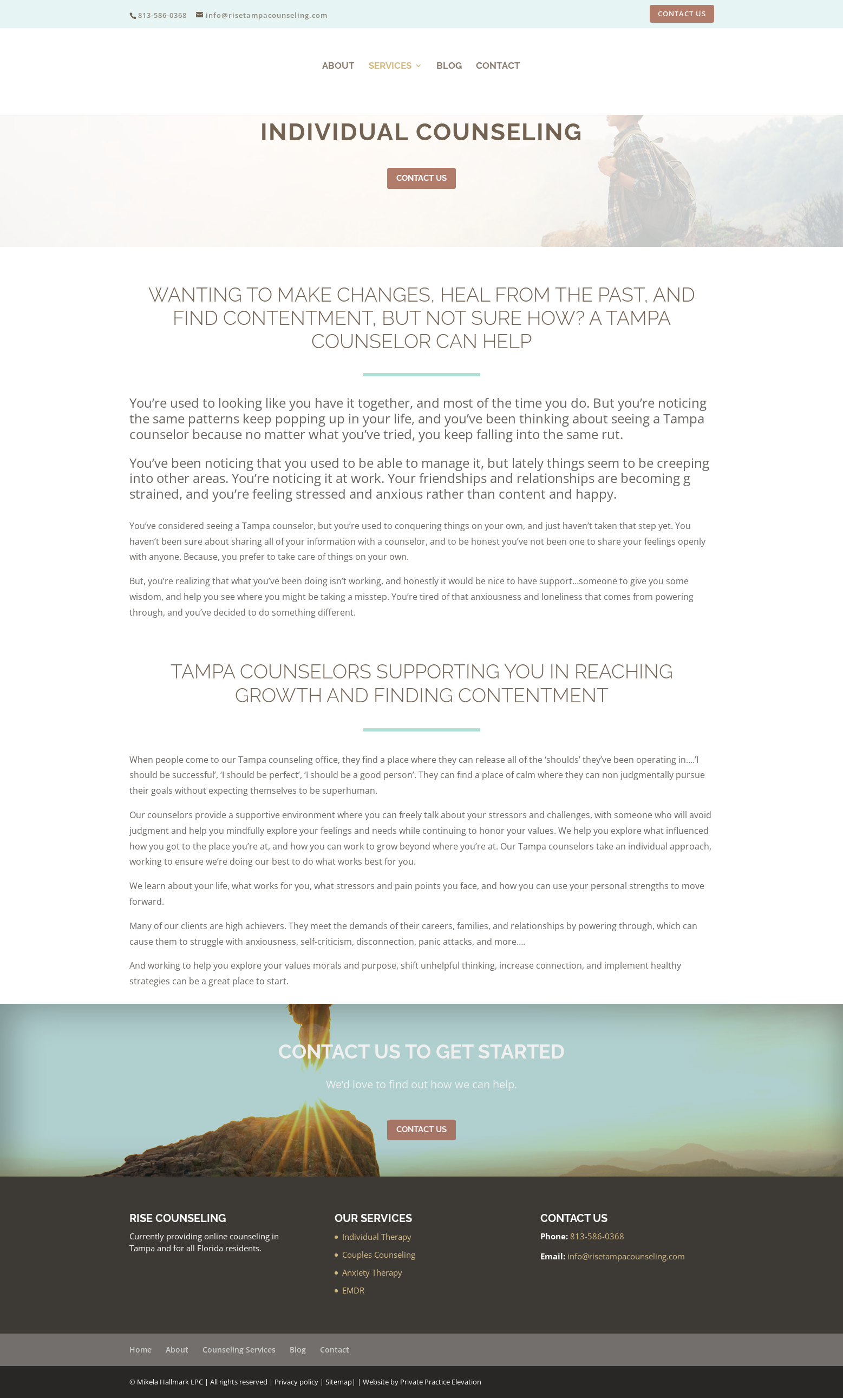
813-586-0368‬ (597, 1236)
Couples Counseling (378, 1254)
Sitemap (338, 1382)
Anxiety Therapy (372, 1272)
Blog (449, 66)
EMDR (353, 1290)
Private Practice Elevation (440, 1382)
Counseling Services (239, 1349)
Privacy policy (296, 1382)
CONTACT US (682, 13)
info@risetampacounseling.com (626, 1256)
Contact (498, 66)
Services (390, 66)
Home (140, 1349)
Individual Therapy (376, 1236)
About (338, 66)
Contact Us (421, 178)
